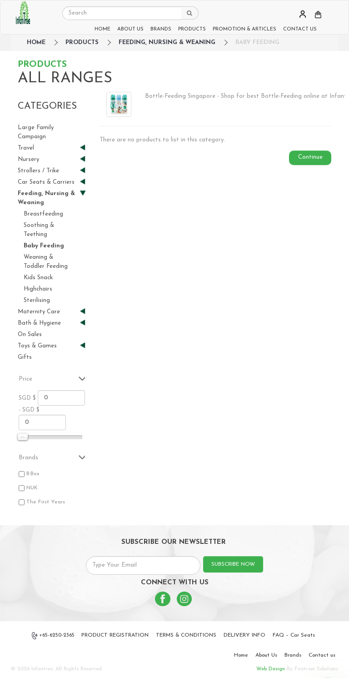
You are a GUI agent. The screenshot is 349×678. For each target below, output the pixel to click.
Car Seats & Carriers (48, 182)
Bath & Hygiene (48, 323)
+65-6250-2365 (53, 635)
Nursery (48, 159)
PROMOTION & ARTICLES (244, 29)
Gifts (25, 357)
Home (241, 655)
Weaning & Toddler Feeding (46, 261)
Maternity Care (48, 312)
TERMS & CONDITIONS (186, 635)
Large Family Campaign (36, 132)
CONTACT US (300, 29)
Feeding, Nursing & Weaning (167, 42)
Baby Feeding (257, 42)
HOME (102, 29)
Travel (48, 148)
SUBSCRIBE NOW (233, 564)
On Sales (30, 334)
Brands (292, 655)
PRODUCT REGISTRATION (115, 635)
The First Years (45, 502)
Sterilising (37, 300)
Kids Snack (38, 278)
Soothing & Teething (39, 229)
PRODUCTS (192, 29)
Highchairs (38, 289)
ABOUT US (130, 29)
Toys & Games (48, 346)
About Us (266, 655)
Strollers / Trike (48, 171)
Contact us (322, 655)
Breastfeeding (43, 214)
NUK (32, 488)
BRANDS (160, 29)
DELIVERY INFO (244, 635)
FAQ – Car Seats (294, 635)
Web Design (270, 669)
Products (82, 42)
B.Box (33, 474)
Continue (310, 157)
